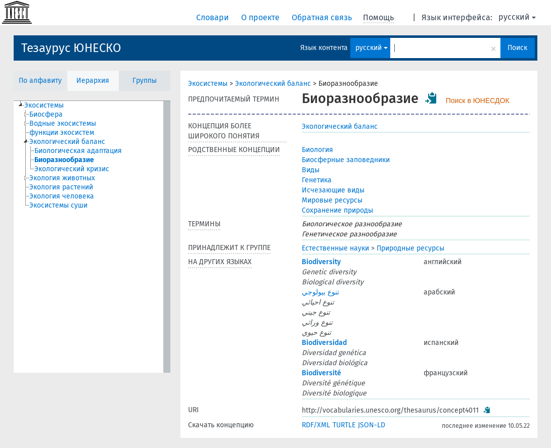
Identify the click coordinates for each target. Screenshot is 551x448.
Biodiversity (321, 262)
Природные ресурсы (410, 248)
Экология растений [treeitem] (61, 187)
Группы (144, 80)
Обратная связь (323, 17)
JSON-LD (371, 425)
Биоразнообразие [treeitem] (64, 160)
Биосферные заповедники (346, 160)
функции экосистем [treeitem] (61, 132)
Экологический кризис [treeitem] (71, 169)
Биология (317, 149)
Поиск (517, 47)
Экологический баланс (273, 83)
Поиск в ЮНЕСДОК (478, 100)
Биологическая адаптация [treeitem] (78, 150)
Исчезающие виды (333, 190)
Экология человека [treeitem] (61, 196)
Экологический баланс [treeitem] (67, 141)
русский (517, 17)
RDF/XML (316, 425)
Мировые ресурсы (332, 200)
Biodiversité (321, 373)
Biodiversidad (324, 342)
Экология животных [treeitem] (62, 178)
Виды (310, 170)
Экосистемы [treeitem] (44, 105)
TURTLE (344, 425)
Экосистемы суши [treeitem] (58, 205)
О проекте (261, 17)
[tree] (92, 237)
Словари (213, 17)
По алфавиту (40, 80)
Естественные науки (335, 248)
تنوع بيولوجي (320, 292)
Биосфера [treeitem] (46, 114)
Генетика (317, 180)
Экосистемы (207, 83)
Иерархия (92, 80)
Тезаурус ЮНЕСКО (71, 48)
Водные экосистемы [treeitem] (62, 123)
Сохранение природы (337, 210)
